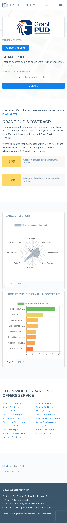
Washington (11, 113)
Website (6, 40)
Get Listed (29, 496)
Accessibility (26, 500)
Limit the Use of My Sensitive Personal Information (28, 507)
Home (5, 466)
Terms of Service (44, 496)
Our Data (17, 496)
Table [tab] (21, 283)
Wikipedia (17, 40)
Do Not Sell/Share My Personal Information (24, 503)
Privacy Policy (11, 500)
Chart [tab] (9, 283)
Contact (6, 496)
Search (35, 85)
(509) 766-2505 (17, 47)
